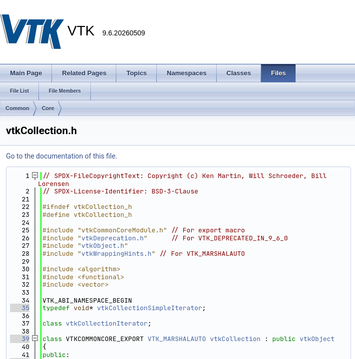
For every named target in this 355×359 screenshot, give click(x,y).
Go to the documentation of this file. (61, 156)
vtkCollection (235, 339)
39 (19, 339)
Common (17, 108)
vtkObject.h (102, 245)
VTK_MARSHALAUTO (177, 339)
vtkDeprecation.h (112, 238)
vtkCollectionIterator (107, 323)
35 (19, 308)
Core (48, 108)
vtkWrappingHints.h (116, 253)
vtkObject (317, 339)
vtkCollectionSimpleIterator (149, 308)
